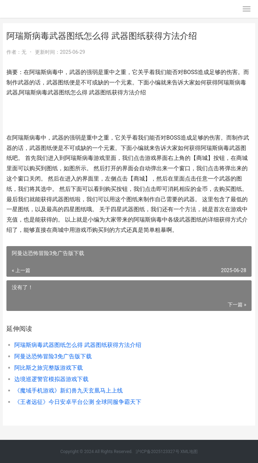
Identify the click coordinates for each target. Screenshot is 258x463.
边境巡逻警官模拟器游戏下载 (51, 379)
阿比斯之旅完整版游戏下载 (48, 367)
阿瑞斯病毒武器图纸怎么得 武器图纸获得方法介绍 (77, 345)
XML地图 (189, 451)
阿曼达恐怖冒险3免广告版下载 (53, 356)
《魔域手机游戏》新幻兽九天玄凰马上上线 (68, 390)
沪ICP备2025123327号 (157, 451)
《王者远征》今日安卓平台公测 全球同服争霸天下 (77, 402)
